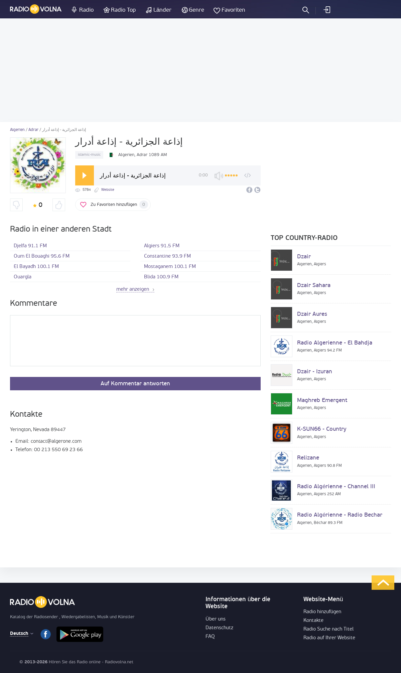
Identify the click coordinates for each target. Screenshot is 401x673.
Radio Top (123, 10)
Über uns (216, 619)
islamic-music (89, 155)
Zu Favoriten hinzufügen (119, 204)
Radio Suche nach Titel (328, 629)
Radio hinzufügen (322, 612)
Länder (162, 10)
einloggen (326, 10)
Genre (196, 10)
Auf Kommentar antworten (135, 384)
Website (107, 190)
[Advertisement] (200, 70)
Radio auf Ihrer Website (329, 638)
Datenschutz (219, 628)
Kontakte (313, 620)
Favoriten (233, 10)
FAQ (210, 636)
